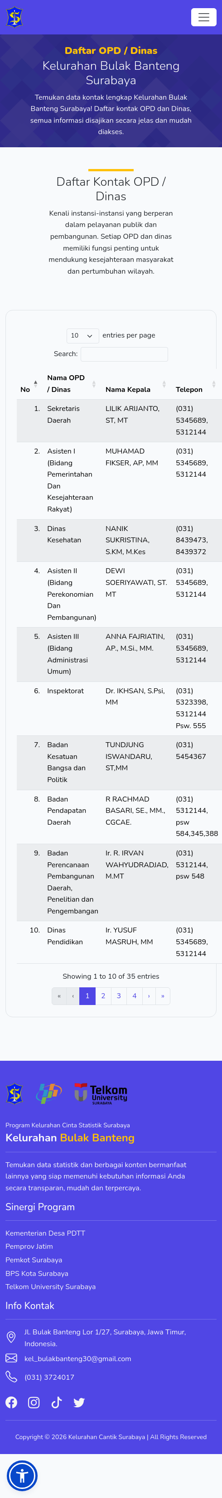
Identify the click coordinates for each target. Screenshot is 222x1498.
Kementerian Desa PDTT (45, 1233)
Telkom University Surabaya (50, 1287)
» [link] (162, 996)
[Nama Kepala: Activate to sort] (137, 384)
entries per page (128, 335)
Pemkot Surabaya (34, 1260)
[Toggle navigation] (204, 17)
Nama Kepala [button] (128, 390)
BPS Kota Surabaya (36, 1274)
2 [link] (103, 996)
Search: (66, 354)
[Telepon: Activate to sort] (197, 384)
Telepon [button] (189, 390)
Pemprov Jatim (29, 1247)
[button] (22, 1476)
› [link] (149, 996)
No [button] (25, 390)
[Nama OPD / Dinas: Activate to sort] (72, 384)
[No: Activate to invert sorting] (30, 384)
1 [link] (87, 996)
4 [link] (134, 996)
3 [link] (119, 996)
